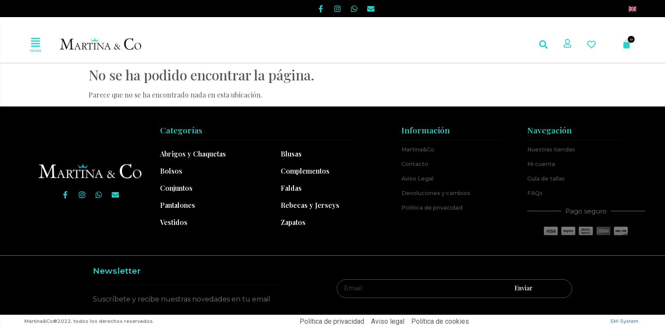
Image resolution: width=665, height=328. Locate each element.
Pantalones (177, 205)
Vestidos (173, 222)
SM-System (624, 321)
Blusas (291, 153)
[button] (35, 42)
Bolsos (171, 170)
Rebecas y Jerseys (310, 205)
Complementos (305, 170)
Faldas (291, 187)
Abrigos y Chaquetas (193, 153)
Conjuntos (176, 187)
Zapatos (293, 222)
